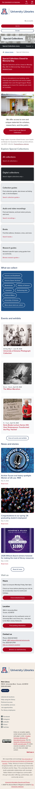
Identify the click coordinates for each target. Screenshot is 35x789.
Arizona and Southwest (12, 276)
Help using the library (8, 700)
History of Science (24, 285)
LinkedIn (6, 722)
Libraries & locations (7, 697)
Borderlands (9, 285)
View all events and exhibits (17, 438)
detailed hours (7, 69)
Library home (9, 52)
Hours (5, 581)
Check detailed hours (18, 598)
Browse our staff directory (17, 650)
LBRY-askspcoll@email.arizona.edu (18, 640)
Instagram (6, 719)
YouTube (6, 727)
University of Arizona (11, 300)
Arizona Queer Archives (12, 280)
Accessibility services (8, 705)
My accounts (29, 21)
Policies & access (6, 702)
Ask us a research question (11, 645)
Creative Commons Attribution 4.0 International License (22, 738)
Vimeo (5, 724)
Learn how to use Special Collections (17, 131)
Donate (17, 30)
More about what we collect (14, 305)
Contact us (7, 634)
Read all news (17, 569)
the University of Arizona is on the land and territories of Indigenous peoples (17, 761)
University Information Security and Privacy (17, 782)
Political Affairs (10, 295)
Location (6, 606)
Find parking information (17, 626)
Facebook (6, 717)
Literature (8, 290)
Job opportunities (7, 707)
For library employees (8, 710)
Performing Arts (22, 290)
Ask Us (17, 26)
